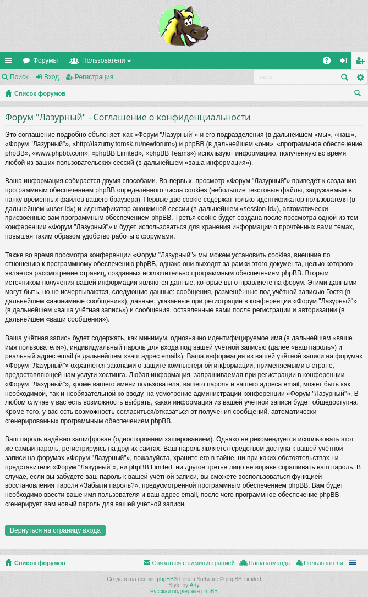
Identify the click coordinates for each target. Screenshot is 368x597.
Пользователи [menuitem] (323, 563)
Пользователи (103, 60)
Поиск (19, 77)
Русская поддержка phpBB (184, 591)
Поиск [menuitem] (359, 94)
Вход (51, 77)
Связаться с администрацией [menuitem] (193, 563)
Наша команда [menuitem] (269, 563)
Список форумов (39, 93)
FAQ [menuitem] (330, 63)
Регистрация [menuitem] (362, 63)
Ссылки (10, 63)
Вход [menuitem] (345, 63)
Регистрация (94, 77)
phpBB (165, 579)
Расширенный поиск (360, 77)
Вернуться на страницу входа (55, 530)
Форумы (45, 60)
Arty (195, 585)
